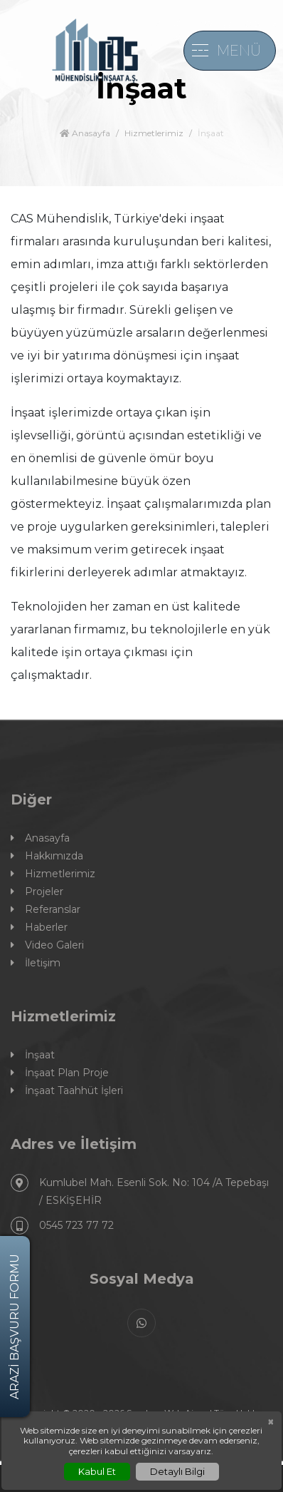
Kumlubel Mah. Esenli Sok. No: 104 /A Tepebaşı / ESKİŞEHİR (140, 1190)
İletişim (35, 963)
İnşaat (33, 1055)
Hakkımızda (47, 856)
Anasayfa (85, 133)
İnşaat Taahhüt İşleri (67, 1091)
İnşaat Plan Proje (60, 1073)
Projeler (37, 892)
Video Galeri (47, 945)
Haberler (39, 927)
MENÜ (239, 50)
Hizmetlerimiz (153, 133)
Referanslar (45, 910)
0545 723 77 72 (62, 1226)
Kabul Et (97, 1471)
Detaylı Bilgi (177, 1471)
